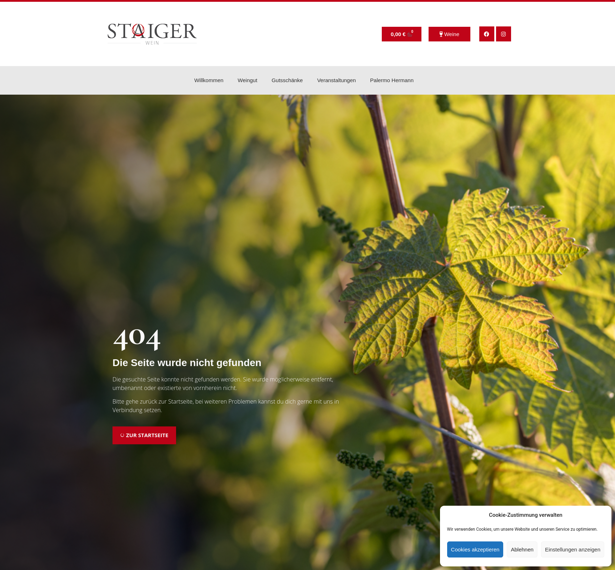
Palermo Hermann (392, 80)
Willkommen (209, 80)
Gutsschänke (287, 80)
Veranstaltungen (336, 80)
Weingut (248, 80)
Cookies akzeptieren (475, 549)
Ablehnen (522, 549)
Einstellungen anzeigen (572, 549)
